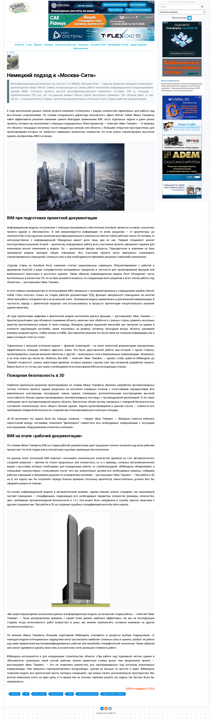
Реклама (48, 44)
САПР (70, 694)
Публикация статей (118, 44)
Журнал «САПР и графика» (113, 694)
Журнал (38, 44)
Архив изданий (138, 44)
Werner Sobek (39, 694)
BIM (26, 694)
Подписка (83, 44)
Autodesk (15, 694)
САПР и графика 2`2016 (140, 688)
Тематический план (65, 44)
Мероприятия (80, 48)
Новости (19, 44)
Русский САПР (98, 44)
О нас (29, 44)
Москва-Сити (56, 694)
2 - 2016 (10, 52)
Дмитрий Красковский (87, 694)
